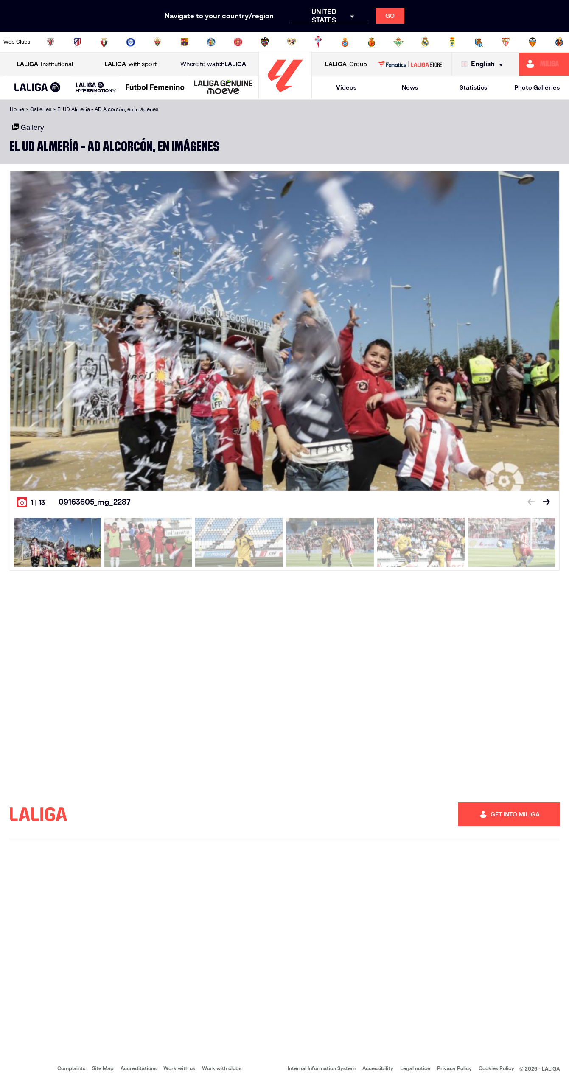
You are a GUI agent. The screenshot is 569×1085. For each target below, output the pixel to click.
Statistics (473, 87)
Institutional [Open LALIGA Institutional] (45, 64)
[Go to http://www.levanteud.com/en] (264, 42)
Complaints (71, 1068)
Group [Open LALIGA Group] (346, 64)
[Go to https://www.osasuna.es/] (104, 42)
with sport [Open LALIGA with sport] (130, 64)
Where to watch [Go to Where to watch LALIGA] (213, 64)
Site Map (103, 1068)
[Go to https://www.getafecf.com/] (211, 42)
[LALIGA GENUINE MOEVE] (223, 88)
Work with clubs (221, 1068)
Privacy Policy (454, 1068)
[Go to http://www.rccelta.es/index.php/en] (318, 42)
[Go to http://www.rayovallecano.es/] (291, 42)
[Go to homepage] (285, 95)
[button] (37, 87)
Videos (346, 87)
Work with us (179, 1068)
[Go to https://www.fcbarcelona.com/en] (184, 42)
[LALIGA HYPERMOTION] (95, 87)
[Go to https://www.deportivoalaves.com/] (130, 42)
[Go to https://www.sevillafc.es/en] (505, 42)
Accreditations (139, 1068)
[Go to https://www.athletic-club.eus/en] (50, 42)
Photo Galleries (537, 87)
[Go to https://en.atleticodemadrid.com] (77, 42)
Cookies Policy (496, 1068)
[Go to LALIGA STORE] (410, 64)
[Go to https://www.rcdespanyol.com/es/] (345, 42)
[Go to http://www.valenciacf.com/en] (532, 42)
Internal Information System (322, 1068)
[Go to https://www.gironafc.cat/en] (238, 42)
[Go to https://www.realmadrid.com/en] (425, 42)
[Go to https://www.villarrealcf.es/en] (559, 42)
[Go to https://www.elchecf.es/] (157, 42)
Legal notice (415, 1068)
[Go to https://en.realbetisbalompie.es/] (398, 42)
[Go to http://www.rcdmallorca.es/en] (371, 42)
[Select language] (484, 64)
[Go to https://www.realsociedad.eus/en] (479, 42)
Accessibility (377, 1068)
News (410, 87)
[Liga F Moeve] (155, 88)
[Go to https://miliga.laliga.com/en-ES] (544, 64)
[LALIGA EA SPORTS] (37, 88)
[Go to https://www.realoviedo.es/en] (452, 42)
